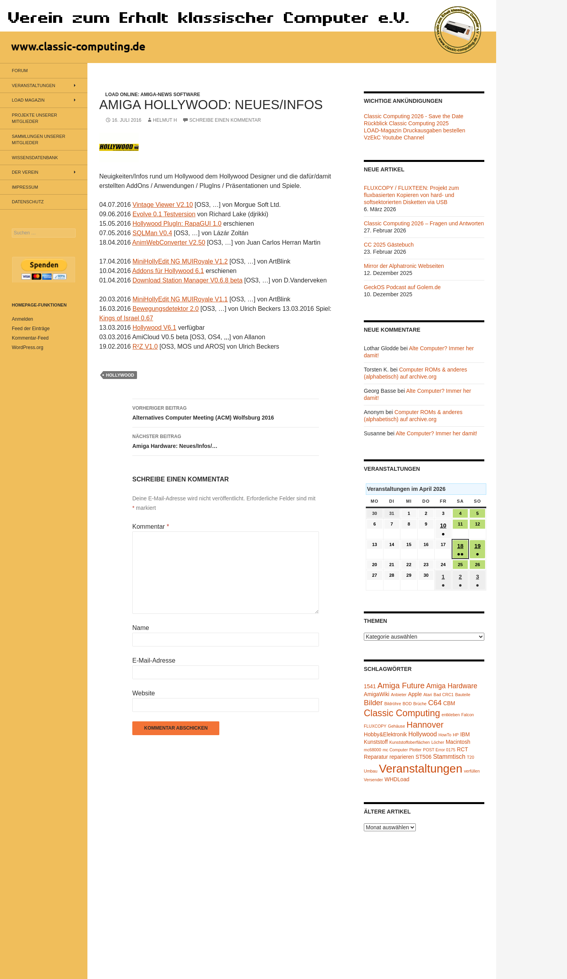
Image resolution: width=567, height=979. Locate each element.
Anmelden (22, 319)
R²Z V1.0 (145, 346)
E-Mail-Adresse (153, 660)
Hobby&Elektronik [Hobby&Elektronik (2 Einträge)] (385, 735)
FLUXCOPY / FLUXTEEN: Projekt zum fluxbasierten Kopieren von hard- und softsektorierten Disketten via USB (411, 195)
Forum (20, 70)
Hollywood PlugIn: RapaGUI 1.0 (177, 223)
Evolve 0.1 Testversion (164, 214)
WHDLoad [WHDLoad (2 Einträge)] (396, 779)
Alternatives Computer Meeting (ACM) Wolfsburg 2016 (225, 412)
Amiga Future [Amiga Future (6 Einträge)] (400, 685)
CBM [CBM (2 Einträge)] (449, 703)
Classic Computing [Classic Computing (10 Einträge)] (402, 713)
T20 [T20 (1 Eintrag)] (470, 757)
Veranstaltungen (33, 85)
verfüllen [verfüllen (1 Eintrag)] (472, 771)
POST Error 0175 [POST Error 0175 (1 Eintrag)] (439, 749)
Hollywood (120, 375)
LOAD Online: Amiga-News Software (152, 94)
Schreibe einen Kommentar (225, 120)
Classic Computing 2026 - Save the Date (413, 116)
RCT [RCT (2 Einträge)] (462, 749)
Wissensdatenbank (35, 157)
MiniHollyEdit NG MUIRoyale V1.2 (180, 261)
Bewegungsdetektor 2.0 (166, 308)
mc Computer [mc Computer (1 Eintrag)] (395, 749)
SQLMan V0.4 (152, 233)
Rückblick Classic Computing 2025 (406, 123)
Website (143, 693)
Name (140, 627)
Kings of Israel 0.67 (126, 318)
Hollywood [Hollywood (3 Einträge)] (422, 734)
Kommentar (150, 526)
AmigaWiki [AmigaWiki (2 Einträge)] (376, 694)
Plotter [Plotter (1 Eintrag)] (416, 749)
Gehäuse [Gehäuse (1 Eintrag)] (396, 726)
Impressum (25, 187)
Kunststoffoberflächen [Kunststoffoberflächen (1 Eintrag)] (409, 742)
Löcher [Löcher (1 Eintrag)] (437, 742)
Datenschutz (28, 201)
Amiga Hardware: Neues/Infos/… (225, 440)
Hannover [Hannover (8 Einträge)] (424, 725)
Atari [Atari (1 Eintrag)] (427, 694)
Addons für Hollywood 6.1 (168, 271)
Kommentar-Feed (30, 338)
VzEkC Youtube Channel (394, 137)
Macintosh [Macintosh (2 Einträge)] (458, 742)
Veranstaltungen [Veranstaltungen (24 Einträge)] (420, 768)
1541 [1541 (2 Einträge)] (370, 686)
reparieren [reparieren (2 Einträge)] (401, 757)
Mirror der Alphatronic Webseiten (404, 266)
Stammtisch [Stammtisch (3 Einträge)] (449, 756)
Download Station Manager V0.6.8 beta (188, 280)
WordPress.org (27, 347)
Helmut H (165, 120)
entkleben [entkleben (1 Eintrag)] (450, 714)
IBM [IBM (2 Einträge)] (465, 735)
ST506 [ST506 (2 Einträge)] (423, 757)
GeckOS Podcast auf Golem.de (402, 287)
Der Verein (25, 172)
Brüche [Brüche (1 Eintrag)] (419, 703)
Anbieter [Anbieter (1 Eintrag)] (399, 694)
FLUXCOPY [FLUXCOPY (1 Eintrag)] (375, 726)
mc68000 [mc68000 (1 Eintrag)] (372, 749)
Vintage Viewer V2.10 (163, 204)
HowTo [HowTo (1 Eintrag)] (445, 734)
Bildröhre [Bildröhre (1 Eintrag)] (392, 703)
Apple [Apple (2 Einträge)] (415, 694)
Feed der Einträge (31, 328)
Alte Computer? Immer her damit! (436, 433)
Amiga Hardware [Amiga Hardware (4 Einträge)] (451, 686)
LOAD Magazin (28, 100)
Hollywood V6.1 (154, 327)
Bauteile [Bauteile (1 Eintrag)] (463, 694)
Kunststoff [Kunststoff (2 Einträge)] (376, 742)
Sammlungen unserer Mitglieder (38, 139)
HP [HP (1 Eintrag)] (456, 734)
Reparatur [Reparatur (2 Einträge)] (376, 757)
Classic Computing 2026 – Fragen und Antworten (424, 223)
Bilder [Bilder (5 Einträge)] (373, 702)
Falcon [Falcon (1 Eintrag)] (467, 714)
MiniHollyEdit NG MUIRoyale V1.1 (180, 299)
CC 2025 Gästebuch (389, 244)
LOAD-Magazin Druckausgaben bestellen (414, 130)
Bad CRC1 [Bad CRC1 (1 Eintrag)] (444, 694)
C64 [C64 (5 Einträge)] (434, 702)
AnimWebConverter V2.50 (169, 242)
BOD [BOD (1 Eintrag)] (407, 703)
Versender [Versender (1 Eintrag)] (373, 779)
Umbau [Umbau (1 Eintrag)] (370, 771)
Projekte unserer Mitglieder (34, 118)
